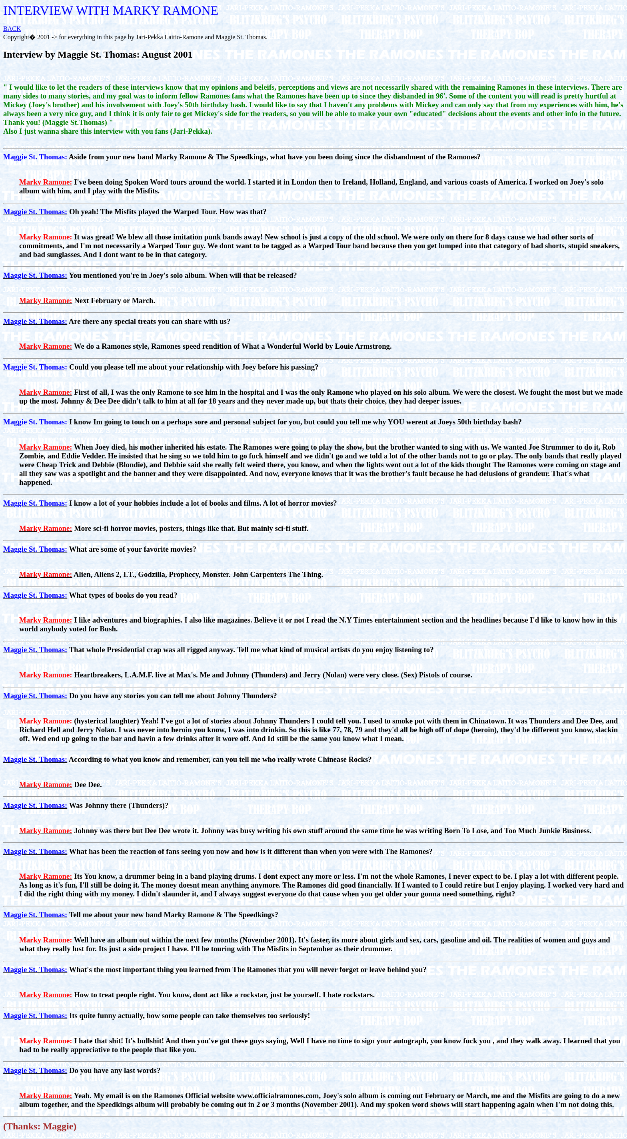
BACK (12, 28)
